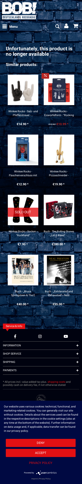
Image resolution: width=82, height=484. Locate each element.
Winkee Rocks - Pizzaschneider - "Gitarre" (59, 173)
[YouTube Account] (66, 336)
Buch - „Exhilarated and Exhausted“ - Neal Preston (59, 293)
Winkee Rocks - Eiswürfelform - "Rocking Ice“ (59, 113)
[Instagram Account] (40, 336)
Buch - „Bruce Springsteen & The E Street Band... (23, 293)
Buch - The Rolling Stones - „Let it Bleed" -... (59, 233)
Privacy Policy (40, 463)
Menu (10, 26)
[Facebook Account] (15, 336)
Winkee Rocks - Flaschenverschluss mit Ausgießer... (23, 173)
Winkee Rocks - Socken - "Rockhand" (23, 233)
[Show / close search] (57, 27)
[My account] (66, 27)
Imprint (34, 478)
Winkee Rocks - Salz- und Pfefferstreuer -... (23, 113)
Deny (41, 443)
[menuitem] (10, 27)
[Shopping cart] (76, 27)
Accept (40, 453)
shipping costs (56, 382)
